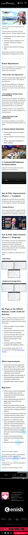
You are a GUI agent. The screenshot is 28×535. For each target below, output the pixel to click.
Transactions (24, 519)
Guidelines (3, 519)
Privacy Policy (17, 519)
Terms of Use (10, 519)
